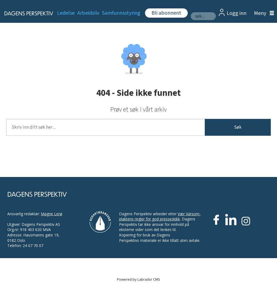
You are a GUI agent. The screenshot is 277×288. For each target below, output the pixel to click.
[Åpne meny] (263, 13)
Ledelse (66, 13)
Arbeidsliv (88, 13)
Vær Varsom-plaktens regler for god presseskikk (160, 216)
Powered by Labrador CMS (138, 279)
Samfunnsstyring (121, 13)
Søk (238, 127)
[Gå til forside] (25, 13)
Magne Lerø (51, 213)
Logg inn (236, 13)
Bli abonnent (166, 13)
